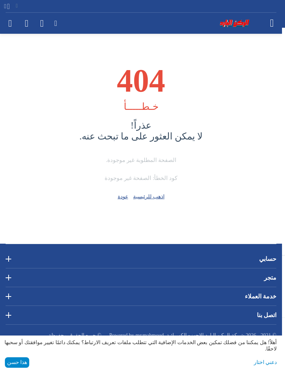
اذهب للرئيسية (149, 196)
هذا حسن (17, 362)
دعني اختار (265, 362)
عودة (123, 196)
